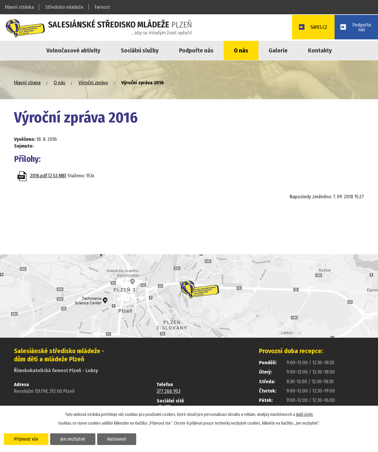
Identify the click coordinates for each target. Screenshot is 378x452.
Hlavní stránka (19, 7)
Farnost (102, 7)
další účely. (304, 414)
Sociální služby (140, 50)
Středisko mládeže (64, 7)
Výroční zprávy (93, 83)
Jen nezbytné (75, 439)
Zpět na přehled (48, 198)
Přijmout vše (27, 439)
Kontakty (320, 50)
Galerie (278, 50)
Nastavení (120, 439)
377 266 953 (168, 391)
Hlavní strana (27, 83)
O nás (241, 50)
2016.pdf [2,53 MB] (48, 176)
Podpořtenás (361, 27)
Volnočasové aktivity (73, 50)
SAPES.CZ (315, 28)
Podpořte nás (196, 50)
